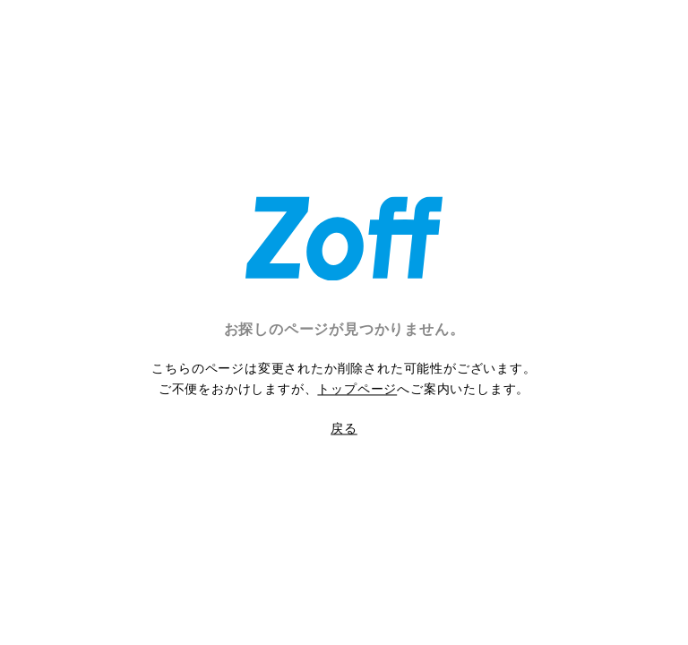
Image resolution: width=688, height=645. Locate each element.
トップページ (357, 389)
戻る (344, 428)
